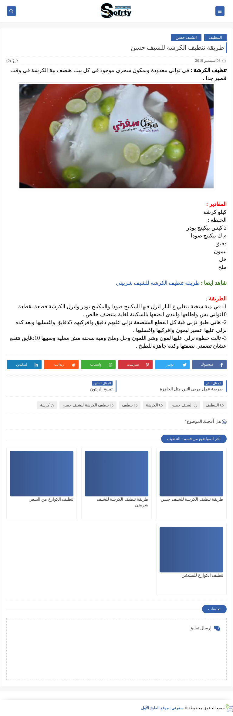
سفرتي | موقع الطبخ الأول (162, 708)
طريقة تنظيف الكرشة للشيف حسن (192, 499)
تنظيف (129, 405)
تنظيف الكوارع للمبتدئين (202, 575)
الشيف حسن (186, 37)
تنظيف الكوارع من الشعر (52, 499)
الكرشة (154, 405)
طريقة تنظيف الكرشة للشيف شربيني (158, 283)
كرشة (47, 405)
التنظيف (215, 37)
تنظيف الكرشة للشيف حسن (87, 405)
